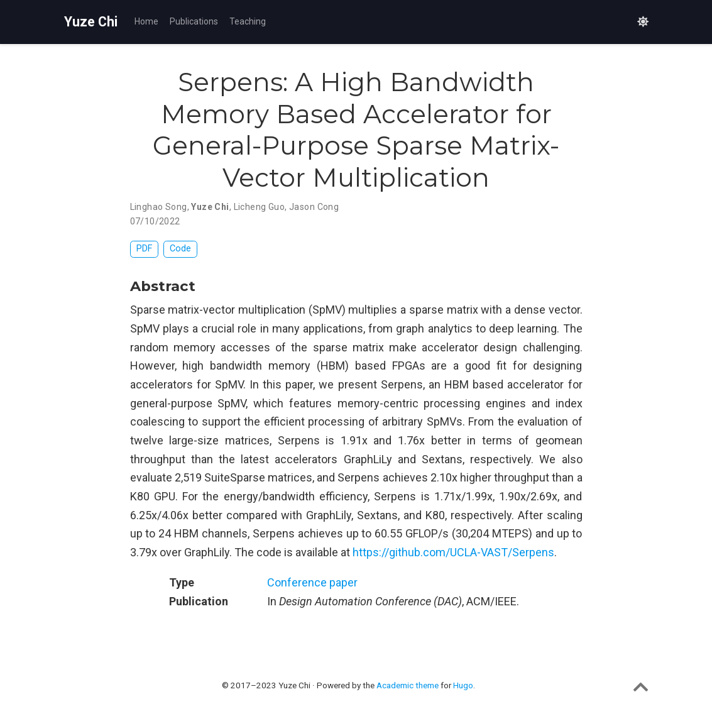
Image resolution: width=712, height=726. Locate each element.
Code (180, 248)
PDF (144, 248)
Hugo (463, 685)
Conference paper (312, 582)
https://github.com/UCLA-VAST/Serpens (453, 552)
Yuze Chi (91, 22)
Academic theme (407, 685)
